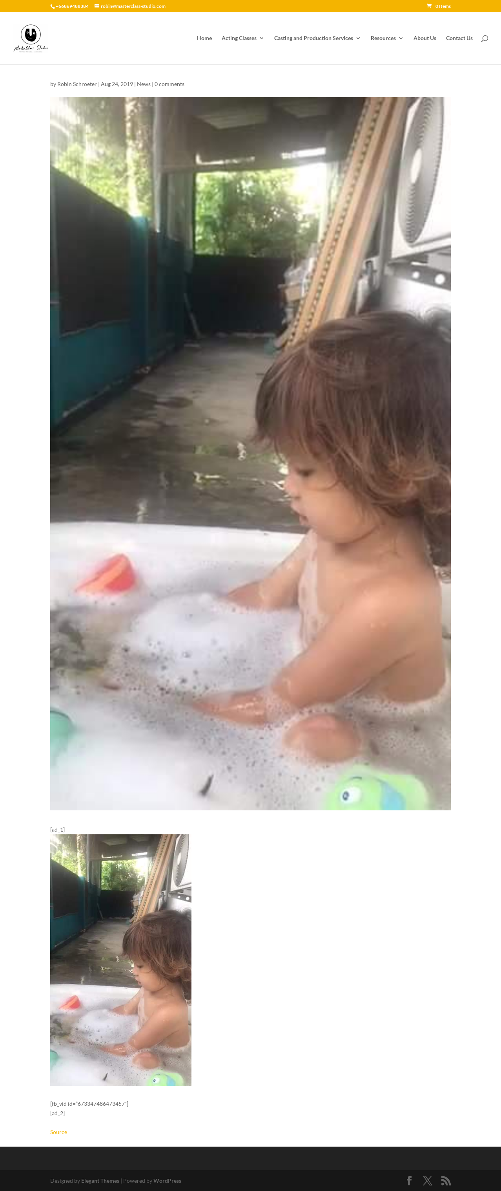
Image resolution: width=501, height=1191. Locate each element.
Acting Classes (239, 38)
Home (204, 38)
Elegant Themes (100, 1180)
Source (58, 1132)
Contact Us (459, 38)
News (144, 84)
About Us (425, 38)
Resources (383, 38)
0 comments (169, 84)
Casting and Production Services (313, 38)
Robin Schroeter (77, 84)
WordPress (167, 1180)
